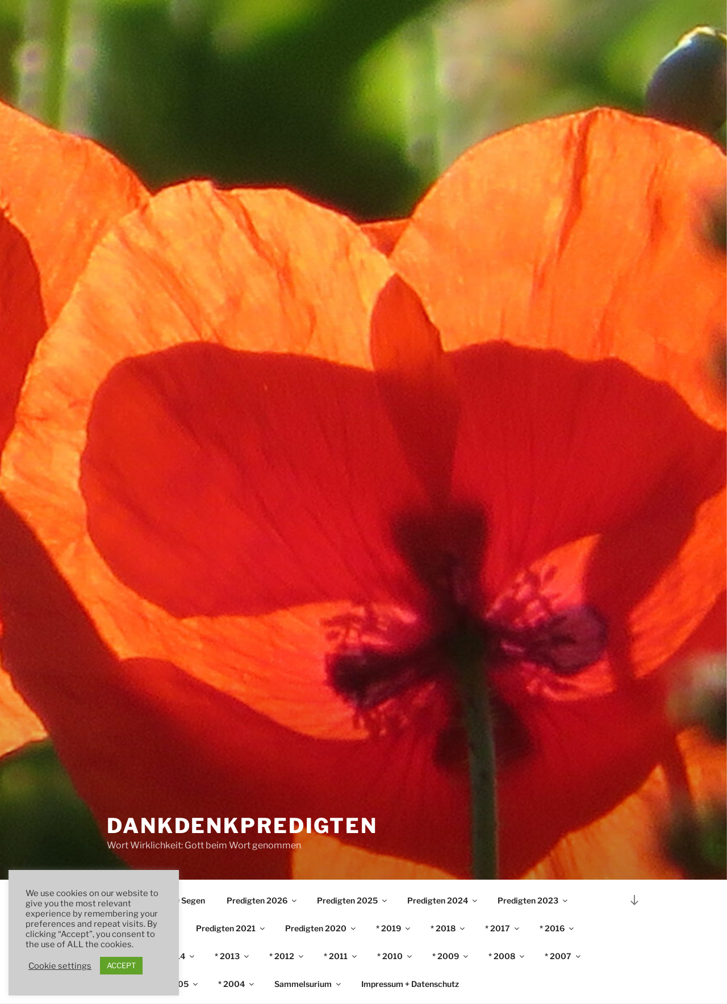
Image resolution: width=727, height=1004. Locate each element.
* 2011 (341, 956)
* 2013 (232, 956)
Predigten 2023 (533, 900)
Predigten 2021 (231, 928)
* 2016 (557, 928)
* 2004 (237, 984)
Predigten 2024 (443, 900)
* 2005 (180, 984)
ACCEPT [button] (121, 965)
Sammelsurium (308, 984)
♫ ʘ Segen (186, 900)
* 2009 (451, 956)
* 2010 (395, 956)
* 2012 (287, 956)
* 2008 (507, 956)
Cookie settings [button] (59, 966)
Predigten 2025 (352, 900)
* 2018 (448, 928)
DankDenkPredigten (242, 825)
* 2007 (563, 956)
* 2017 (503, 928)
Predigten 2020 (321, 928)
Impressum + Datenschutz (410, 984)
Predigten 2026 (262, 900)
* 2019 (394, 928)
